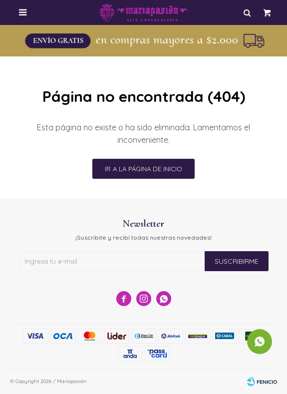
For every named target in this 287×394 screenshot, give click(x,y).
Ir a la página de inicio (143, 169)
